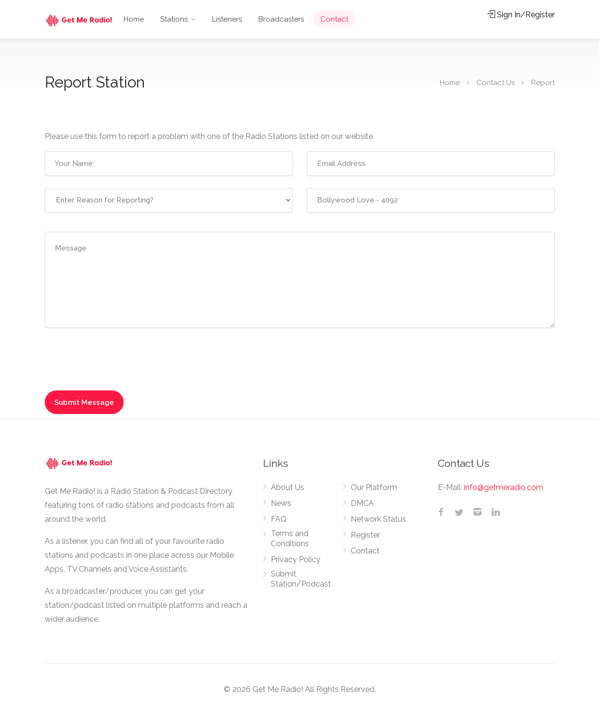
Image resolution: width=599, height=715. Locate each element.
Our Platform (374, 487)
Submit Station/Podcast (301, 579)
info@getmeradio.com (503, 487)
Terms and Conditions (290, 538)
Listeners (227, 19)
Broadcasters (281, 19)
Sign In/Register (521, 14)
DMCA (362, 503)
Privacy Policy (295, 559)
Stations (174, 19)
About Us (287, 487)
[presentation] (110, 356)
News (281, 503)
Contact (334, 19)
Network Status (378, 519)
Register (365, 534)
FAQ (279, 519)
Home (134, 19)
